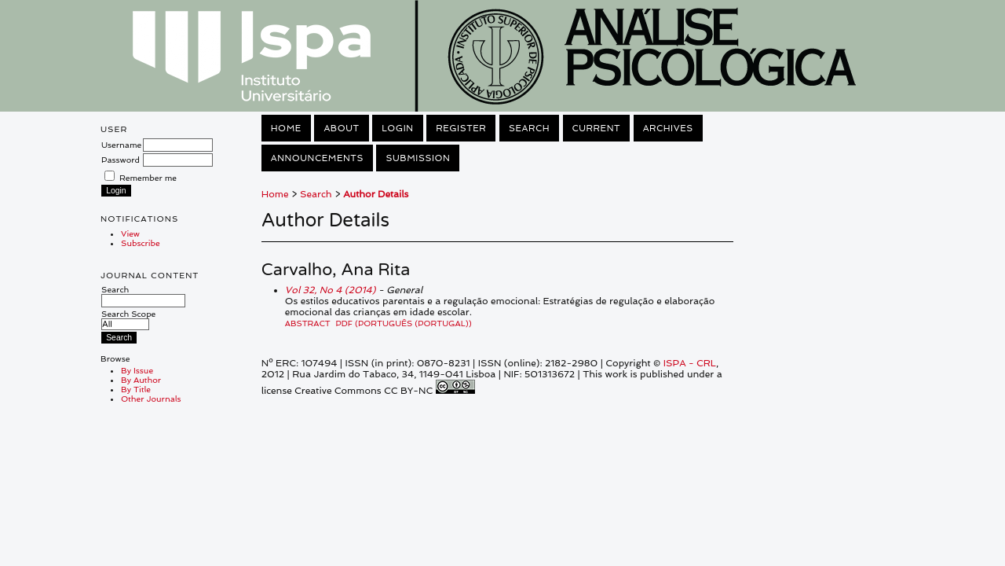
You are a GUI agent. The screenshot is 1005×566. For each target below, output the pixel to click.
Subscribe (140, 243)
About (341, 128)
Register (461, 128)
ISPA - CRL (689, 363)
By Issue (137, 370)
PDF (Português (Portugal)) (404, 323)
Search (143, 295)
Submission (418, 158)
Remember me (148, 177)
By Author (141, 379)
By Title (136, 389)
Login (397, 128)
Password (120, 159)
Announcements (317, 158)
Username (121, 144)
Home (286, 128)
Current (596, 128)
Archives (668, 128)
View (130, 233)
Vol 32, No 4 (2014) (330, 290)
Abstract (308, 323)
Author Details (375, 194)
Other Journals (151, 398)
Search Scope (128, 319)
